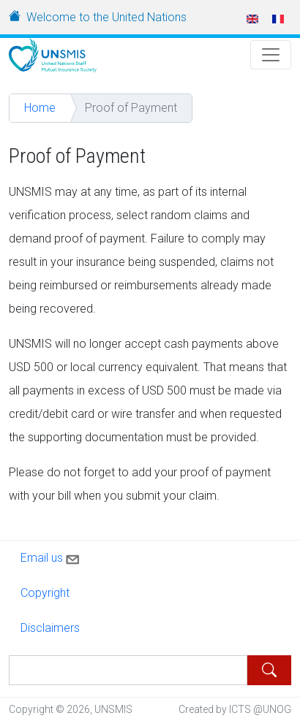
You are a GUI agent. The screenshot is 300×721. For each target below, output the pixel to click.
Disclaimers (50, 628)
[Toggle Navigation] (270, 54)
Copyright (45, 593)
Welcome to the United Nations (106, 17)
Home (40, 108)
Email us (51, 557)
